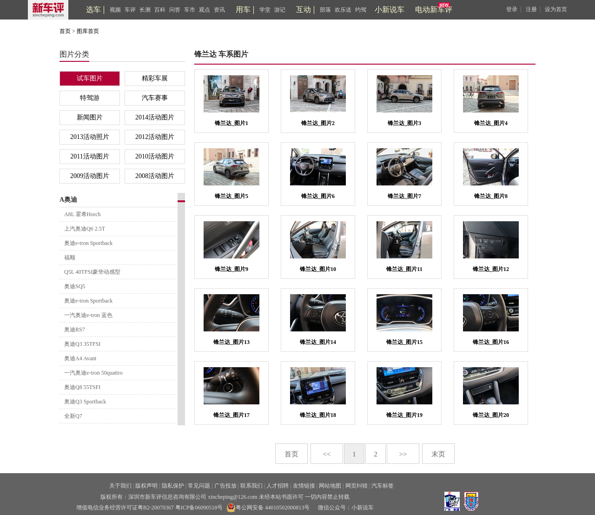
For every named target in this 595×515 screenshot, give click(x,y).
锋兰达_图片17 (231, 415)
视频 (115, 10)
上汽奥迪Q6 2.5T (84, 228)
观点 (204, 10)
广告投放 (225, 485)
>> (403, 454)
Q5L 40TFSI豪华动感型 (92, 272)
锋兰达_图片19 (404, 415)
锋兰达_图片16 (491, 342)
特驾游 (89, 97)
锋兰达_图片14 (318, 342)
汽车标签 (382, 485)
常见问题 (199, 485)
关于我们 (120, 485)
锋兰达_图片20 (491, 415)
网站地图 (330, 485)
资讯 (219, 10)
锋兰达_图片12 (491, 269)
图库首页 (88, 31)
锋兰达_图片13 (231, 342)
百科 (159, 10)
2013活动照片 (89, 136)
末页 (438, 454)
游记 (279, 10)
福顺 (69, 257)
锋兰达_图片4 (491, 123)
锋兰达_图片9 (231, 269)
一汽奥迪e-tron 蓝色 (88, 315)
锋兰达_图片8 (491, 196)
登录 (511, 9)
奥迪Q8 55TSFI (82, 387)
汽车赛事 (155, 97)
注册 (531, 9)
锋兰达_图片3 (404, 123)
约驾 (360, 10)
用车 (243, 9)
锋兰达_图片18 (318, 415)
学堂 (265, 10)
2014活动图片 (154, 117)
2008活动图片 (154, 175)
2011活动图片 (89, 156)
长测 (145, 10)
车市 (189, 10)
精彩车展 (155, 78)
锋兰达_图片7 (404, 196)
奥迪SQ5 (74, 286)
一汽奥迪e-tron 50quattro (93, 373)
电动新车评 (433, 9)
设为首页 (556, 9)
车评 (130, 10)
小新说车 (389, 9)
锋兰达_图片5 (231, 196)
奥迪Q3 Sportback (85, 401)
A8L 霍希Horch (82, 214)
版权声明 (146, 485)
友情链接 (304, 485)
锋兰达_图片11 (404, 269)
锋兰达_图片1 (231, 123)
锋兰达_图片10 (318, 269)
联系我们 (251, 485)
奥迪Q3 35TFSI (82, 344)
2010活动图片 (154, 156)
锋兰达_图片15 (404, 342)
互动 (303, 9)
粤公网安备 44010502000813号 (268, 507)
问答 (174, 10)
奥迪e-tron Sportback (88, 243)
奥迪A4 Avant (80, 358)
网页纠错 (356, 485)
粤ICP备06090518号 (199, 507)
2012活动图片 (154, 136)
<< (327, 454)
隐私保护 (173, 485)
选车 (93, 9)
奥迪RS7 (74, 329)
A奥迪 (68, 199)
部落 (325, 10)
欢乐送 (343, 10)
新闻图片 (90, 117)
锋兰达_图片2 (318, 123)
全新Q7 (73, 416)
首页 (65, 31)
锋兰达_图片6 (318, 196)
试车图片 (90, 78)
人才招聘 (277, 485)
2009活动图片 (89, 175)
